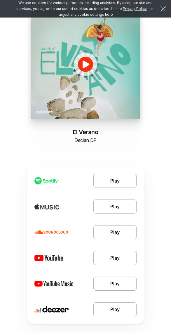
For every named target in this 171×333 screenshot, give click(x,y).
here (109, 14)
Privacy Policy (135, 8)
